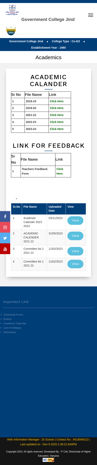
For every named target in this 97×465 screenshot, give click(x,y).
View (75, 220)
